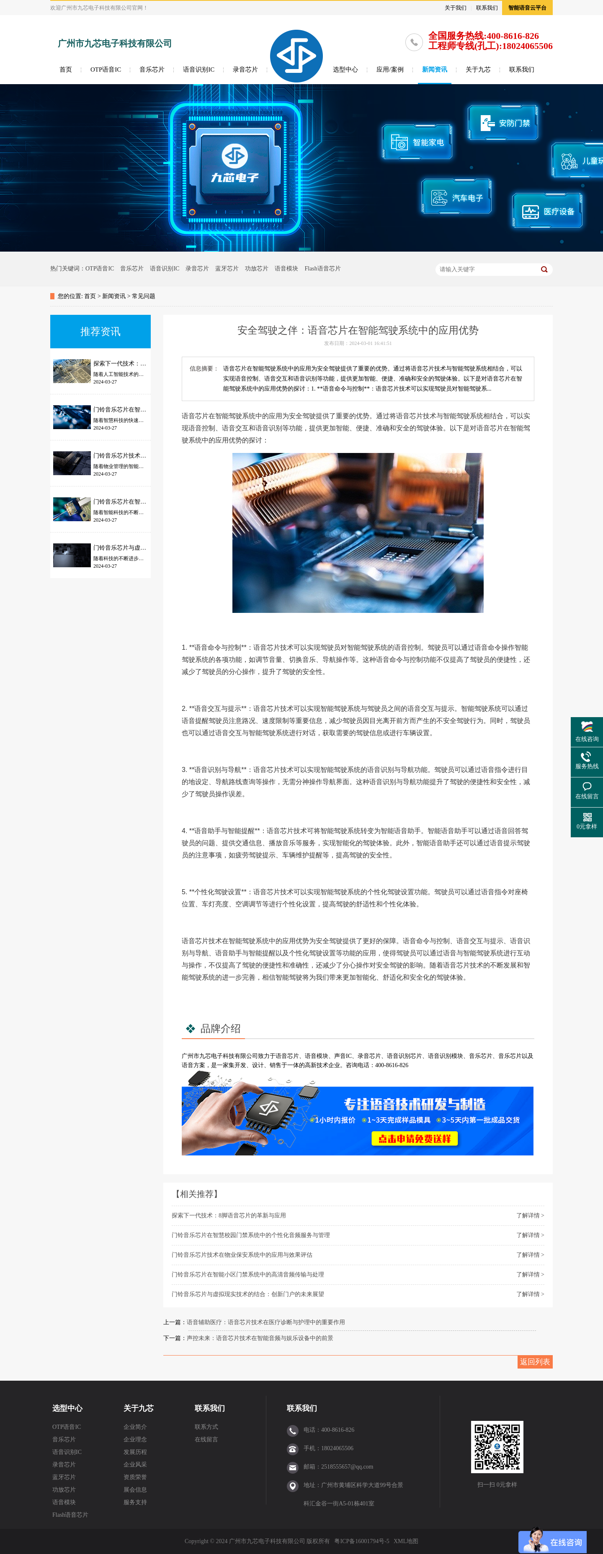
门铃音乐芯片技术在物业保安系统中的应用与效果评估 (242, 1255)
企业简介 (135, 1427)
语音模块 (286, 268)
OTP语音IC (105, 69)
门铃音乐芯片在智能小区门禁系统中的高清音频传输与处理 (248, 1274)
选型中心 (345, 69)
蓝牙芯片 (227, 268)
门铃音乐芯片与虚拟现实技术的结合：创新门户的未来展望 (248, 1294)
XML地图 (406, 1541)
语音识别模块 (445, 1056)
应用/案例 (389, 69)
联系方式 (206, 1427)
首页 (65, 69)
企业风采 (135, 1464)
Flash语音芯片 (322, 268)
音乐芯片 (152, 69)
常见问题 (143, 296)
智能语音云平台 (527, 8)
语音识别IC (198, 69)
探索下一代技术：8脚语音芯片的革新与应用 (229, 1215)
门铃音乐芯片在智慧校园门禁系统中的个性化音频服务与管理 (251, 1235)
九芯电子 (211, 1056)
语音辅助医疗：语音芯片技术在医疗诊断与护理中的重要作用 (266, 1322)
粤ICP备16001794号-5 (361, 1541)
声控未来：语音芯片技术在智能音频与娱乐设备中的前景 (260, 1338)
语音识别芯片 (404, 1056)
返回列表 (535, 1362)
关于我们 (455, 8)
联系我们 (487, 8)
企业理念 (135, 1439)
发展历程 (135, 1452)
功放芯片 (256, 268)
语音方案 (193, 1065)
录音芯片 (245, 69)
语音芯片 (287, 1056)
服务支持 (135, 1502)
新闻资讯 (434, 69)
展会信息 (135, 1490)
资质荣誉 (135, 1477)
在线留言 (206, 1439)
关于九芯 (478, 69)
